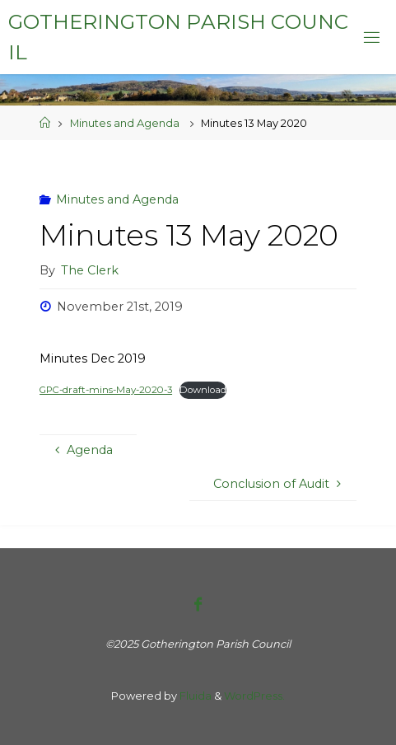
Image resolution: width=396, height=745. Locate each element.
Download (202, 390)
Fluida (194, 695)
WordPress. (254, 695)
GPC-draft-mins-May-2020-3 (106, 390)
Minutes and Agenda (124, 122)
